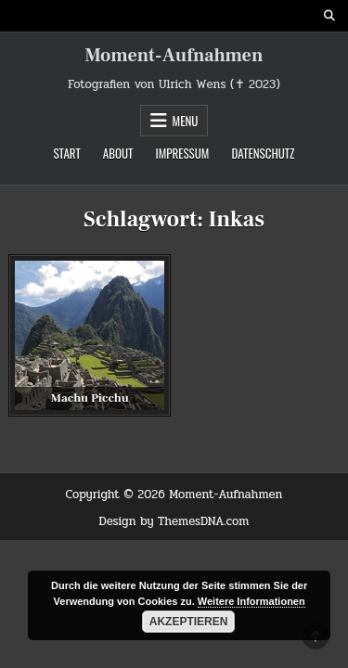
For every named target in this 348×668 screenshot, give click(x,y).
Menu (186, 120)
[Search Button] (329, 16)
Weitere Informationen (251, 601)
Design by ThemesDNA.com (174, 521)
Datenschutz (262, 153)
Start (66, 153)
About (118, 153)
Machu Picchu (90, 398)
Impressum (182, 153)
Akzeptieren (188, 621)
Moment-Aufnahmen (174, 56)
